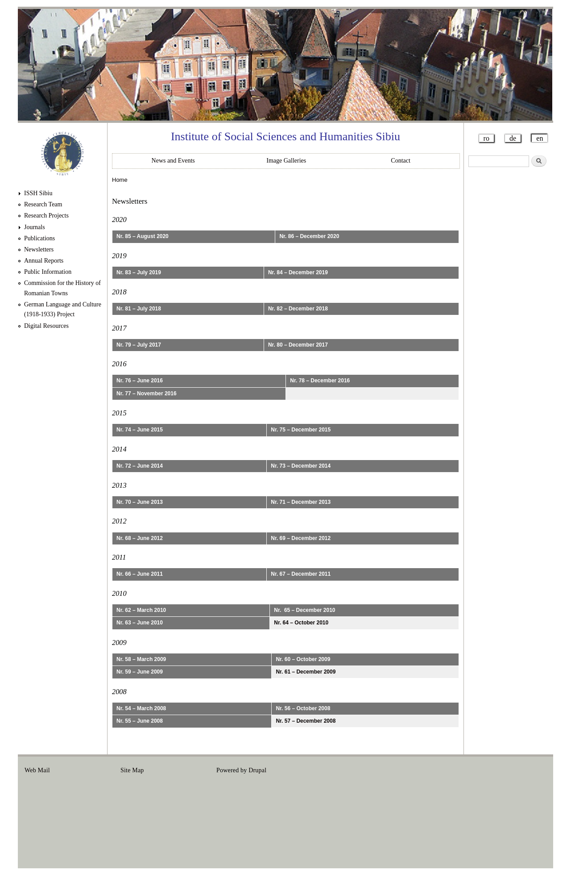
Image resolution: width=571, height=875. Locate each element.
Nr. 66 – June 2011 (139, 574)
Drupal (257, 770)
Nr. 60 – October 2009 (303, 659)
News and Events (173, 160)
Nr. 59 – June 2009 (139, 672)
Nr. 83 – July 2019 (138, 272)
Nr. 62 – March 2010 (141, 610)
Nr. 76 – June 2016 (139, 380)
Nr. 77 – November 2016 (146, 393)
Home (120, 179)
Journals (34, 227)
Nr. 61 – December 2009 (305, 672)
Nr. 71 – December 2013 (301, 502)
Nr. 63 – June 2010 (139, 623)
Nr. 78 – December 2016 (320, 380)
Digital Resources (46, 325)
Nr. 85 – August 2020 (142, 236)
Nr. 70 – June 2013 (139, 502)
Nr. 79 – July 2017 (138, 345)
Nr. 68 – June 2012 (139, 538)
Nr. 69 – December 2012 (301, 538)
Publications (39, 238)
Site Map (132, 770)
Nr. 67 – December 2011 (301, 574)
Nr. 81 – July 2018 (138, 309)
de (512, 138)
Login (538, 770)
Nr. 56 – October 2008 (303, 708)
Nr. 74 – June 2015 (139, 430)
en (539, 138)
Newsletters (39, 249)
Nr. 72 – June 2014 (139, 466)
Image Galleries (286, 160)
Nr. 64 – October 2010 (301, 623)
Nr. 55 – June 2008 (139, 721)
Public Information (47, 271)
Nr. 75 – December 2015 (301, 430)
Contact (400, 160)
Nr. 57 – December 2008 (305, 721)
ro (486, 138)
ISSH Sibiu (38, 193)
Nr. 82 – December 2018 (298, 309)
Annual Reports (43, 260)
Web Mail (37, 770)
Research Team (43, 204)
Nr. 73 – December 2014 (301, 466)
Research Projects (46, 215)
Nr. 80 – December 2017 (298, 345)
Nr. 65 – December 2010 (304, 610)
